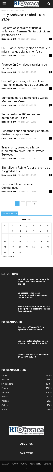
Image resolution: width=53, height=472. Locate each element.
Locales (4, 375)
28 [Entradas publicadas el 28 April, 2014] (5, 252)
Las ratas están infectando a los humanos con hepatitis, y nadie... (33, 342)
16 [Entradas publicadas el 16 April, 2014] (20, 241)
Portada (5, 379)
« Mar (4, 256)
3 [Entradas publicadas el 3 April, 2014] (26, 230)
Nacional (5, 392)
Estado (4, 388)
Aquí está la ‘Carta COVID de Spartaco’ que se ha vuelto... (31, 328)
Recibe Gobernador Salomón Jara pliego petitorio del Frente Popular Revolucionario (34, 308)
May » (11, 256)
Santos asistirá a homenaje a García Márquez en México (24, 99)
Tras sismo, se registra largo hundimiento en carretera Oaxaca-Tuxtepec (23, 151)
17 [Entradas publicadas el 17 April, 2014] (27, 241)
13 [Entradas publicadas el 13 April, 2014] (48, 236)
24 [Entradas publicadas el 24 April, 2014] (27, 247)
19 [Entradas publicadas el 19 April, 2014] (40, 241)
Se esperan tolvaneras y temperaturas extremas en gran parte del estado (32, 295)
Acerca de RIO (35, 464)
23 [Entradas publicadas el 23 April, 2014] (20, 247)
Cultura (4, 405)
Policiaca (5, 400)
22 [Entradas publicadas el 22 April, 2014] (12, 247)
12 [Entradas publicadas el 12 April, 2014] (40, 236)
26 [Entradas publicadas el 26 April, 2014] (40, 247)
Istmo (4, 409)
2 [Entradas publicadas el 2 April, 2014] (20, 230)
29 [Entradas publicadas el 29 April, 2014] (12, 252)
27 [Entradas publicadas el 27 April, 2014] (48, 247)
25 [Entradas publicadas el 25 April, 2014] (33, 247)
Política (4, 396)
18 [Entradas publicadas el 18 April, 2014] (33, 241)
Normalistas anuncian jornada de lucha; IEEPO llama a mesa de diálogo (33, 281)
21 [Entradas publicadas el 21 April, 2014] (5, 247)
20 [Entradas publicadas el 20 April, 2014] (48, 241)
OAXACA (5, 464)
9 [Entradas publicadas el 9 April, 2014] (20, 236)
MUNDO (23, 464)
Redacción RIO (8, 39)
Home (3, 10)
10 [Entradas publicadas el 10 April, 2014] (27, 236)
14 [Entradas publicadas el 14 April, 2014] (5, 241)
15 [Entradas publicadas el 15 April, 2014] (12, 241)
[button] (49, 4)
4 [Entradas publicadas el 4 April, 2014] (33, 230)
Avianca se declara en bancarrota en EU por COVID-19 (33, 355)
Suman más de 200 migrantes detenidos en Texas (20, 116)
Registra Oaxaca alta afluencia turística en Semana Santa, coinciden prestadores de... (25, 31)
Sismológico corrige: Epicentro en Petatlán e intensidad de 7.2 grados (24, 82)
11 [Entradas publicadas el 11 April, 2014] (33, 236)
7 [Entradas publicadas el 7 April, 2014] (5, 236)
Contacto (47, 464)
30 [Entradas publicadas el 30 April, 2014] (20, 252)
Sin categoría (7, 383)
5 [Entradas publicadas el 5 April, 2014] (40, 230)
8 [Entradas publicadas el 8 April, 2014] (12, 236)
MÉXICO (15, 464)
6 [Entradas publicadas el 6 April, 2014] (47, 230)
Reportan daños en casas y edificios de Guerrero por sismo (25, 132)
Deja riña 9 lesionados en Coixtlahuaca (17, 185)
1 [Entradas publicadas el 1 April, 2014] (12, 230)
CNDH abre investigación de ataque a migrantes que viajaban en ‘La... (25, 49)
